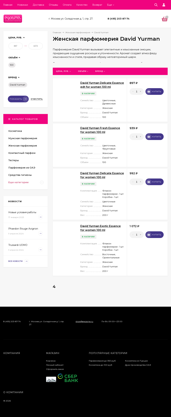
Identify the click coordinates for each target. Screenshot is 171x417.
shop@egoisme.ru (84, 321)
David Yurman (17, 84)
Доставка (38, 4)
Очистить (37, 99)
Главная (7, 4)
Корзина (50, 361)
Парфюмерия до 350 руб (102, 361)
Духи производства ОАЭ (138, 365)
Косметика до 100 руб (100, 365)
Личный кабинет (54, 365)
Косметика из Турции (136, 361)
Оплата (67, 4)
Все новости (18, 261)
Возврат (97, 4)
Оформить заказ (55, 369)
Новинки (22, 4)
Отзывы (53, 4)
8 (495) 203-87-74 (118, 18)
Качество (82, 4)
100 (12, 65)
